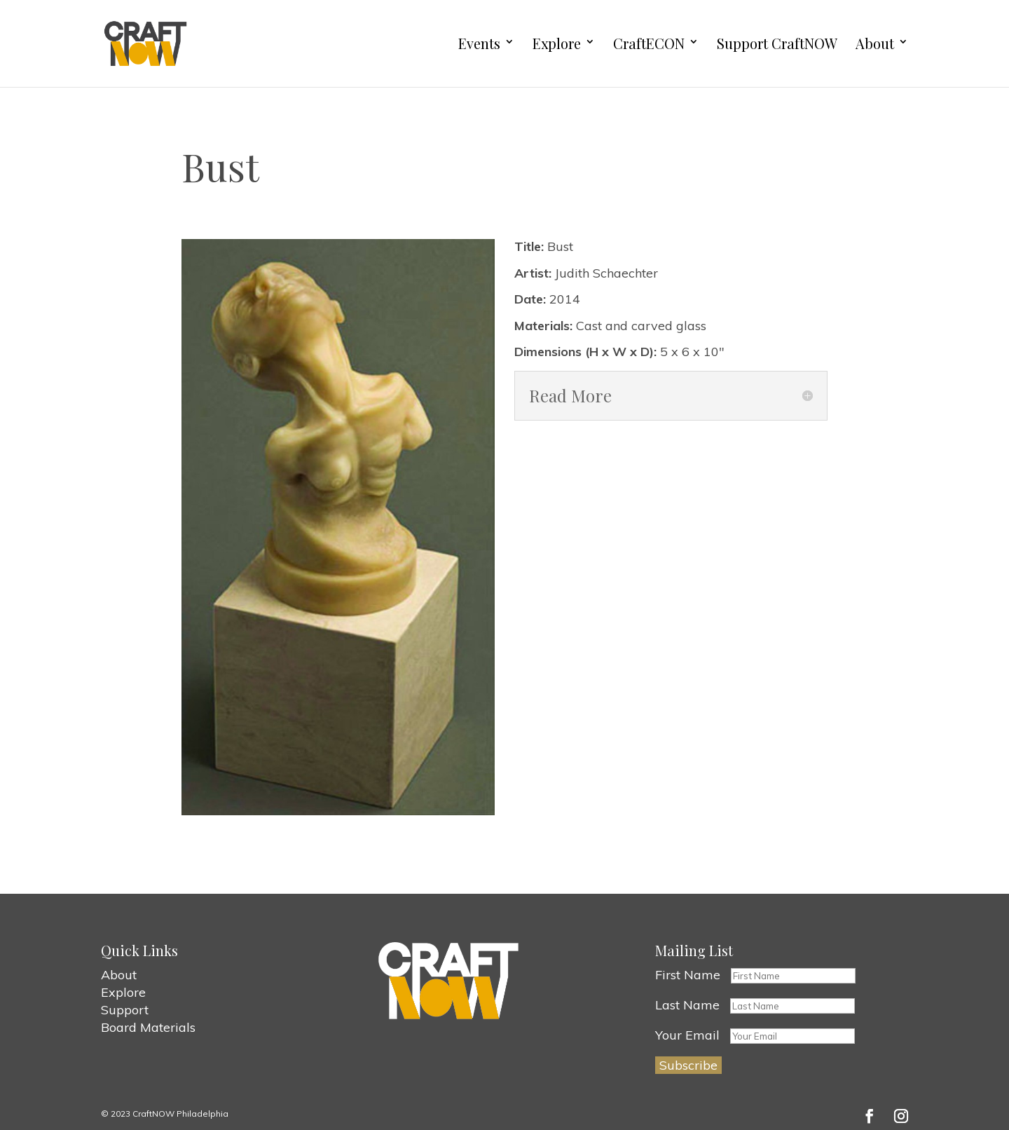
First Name (687, 975)
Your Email (687, 1035)
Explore (557, 44)
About (875, 44)
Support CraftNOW (777, 44)
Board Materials (148, 1027)
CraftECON (649, 44)
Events (479, 44)
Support (125, 1010)
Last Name (687, 1005)
